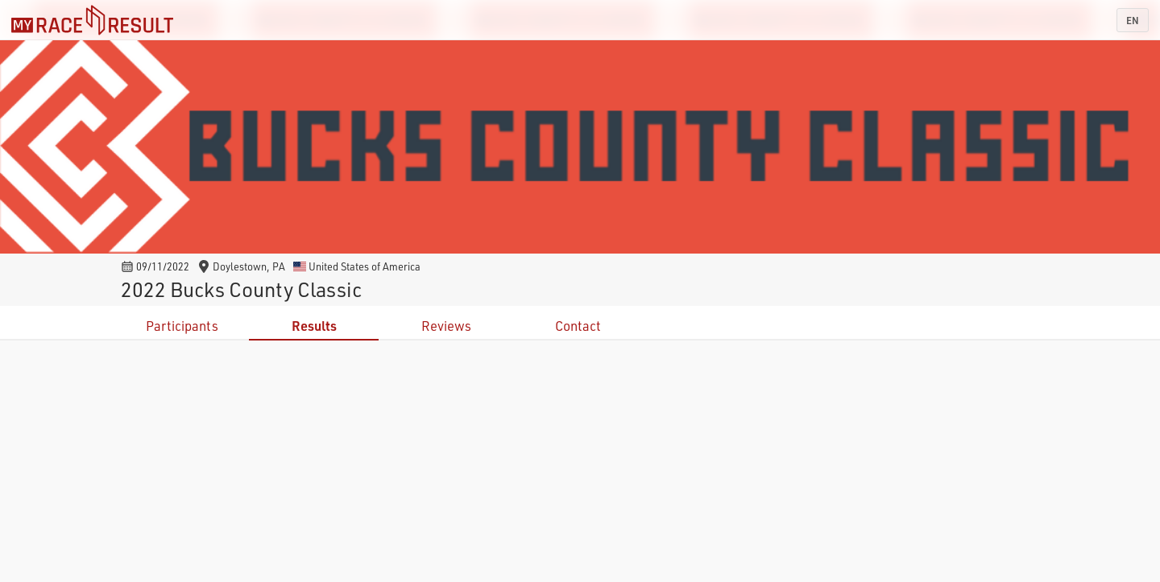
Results (314, 325)
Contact (578, 325)
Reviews (446, 325)
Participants (182, 325)
